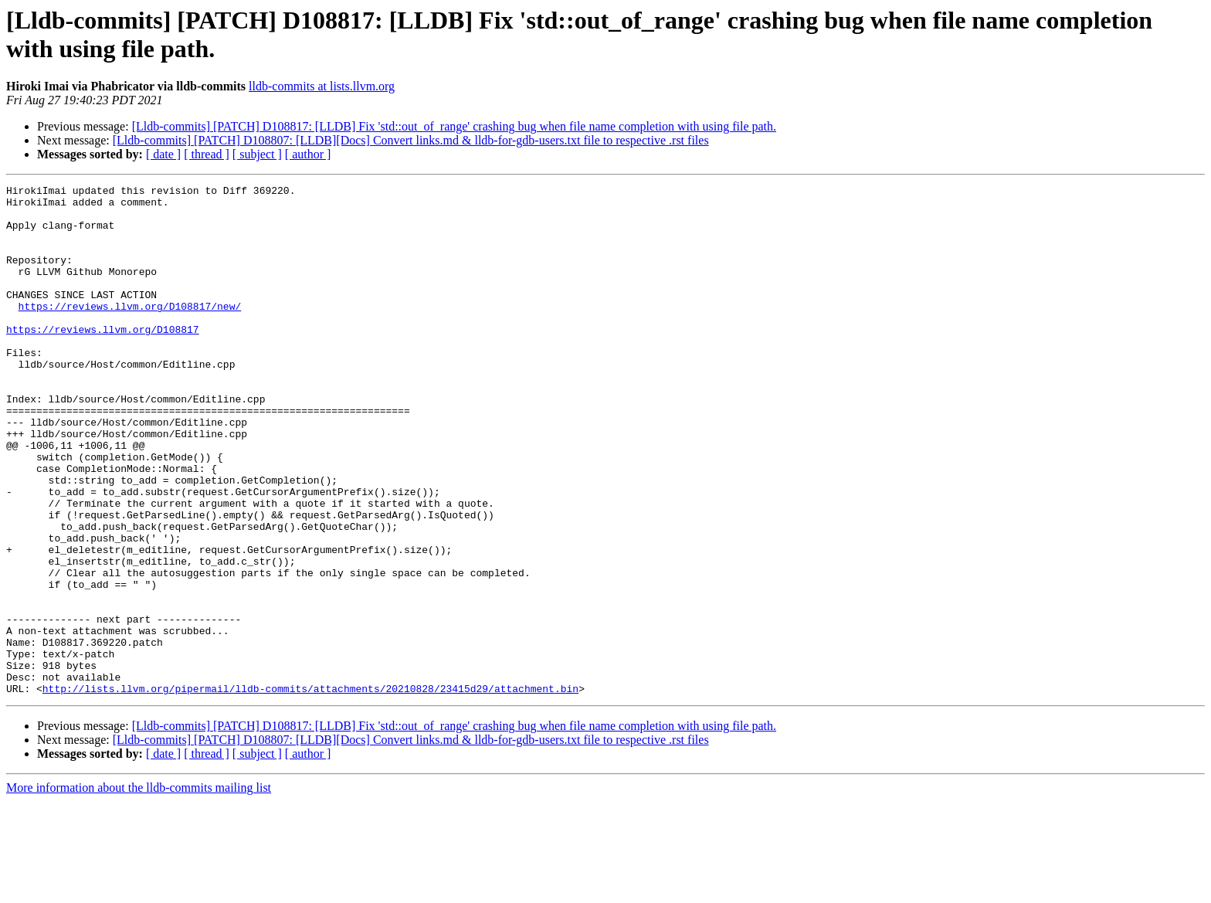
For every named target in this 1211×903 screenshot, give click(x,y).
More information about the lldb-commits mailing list (138, 889)
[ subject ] (257, 154)
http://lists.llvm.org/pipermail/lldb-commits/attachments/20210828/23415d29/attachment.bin (310, 790)
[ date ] (163, 154)
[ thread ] (206, 154)
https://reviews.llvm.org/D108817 (102, 359)
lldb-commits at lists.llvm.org (322, 86)
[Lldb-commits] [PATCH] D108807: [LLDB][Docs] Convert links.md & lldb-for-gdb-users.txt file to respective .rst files (411, 140)
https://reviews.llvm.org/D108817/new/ (130, 331)
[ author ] (308, 154)
